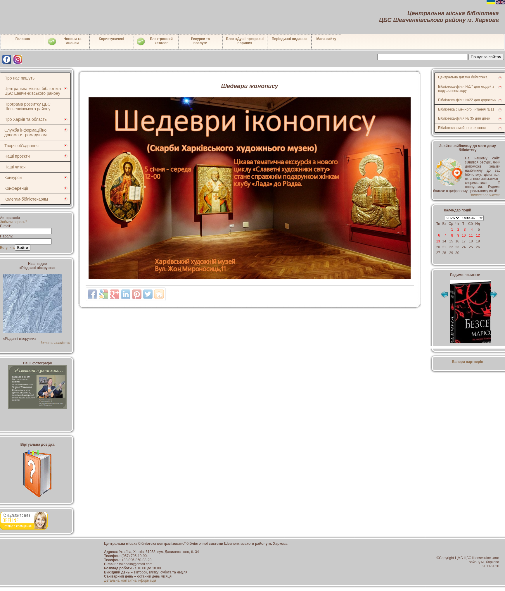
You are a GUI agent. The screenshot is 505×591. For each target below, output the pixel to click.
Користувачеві (111, 39)
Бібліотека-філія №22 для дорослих (467, 100)
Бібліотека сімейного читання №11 (466, 109)
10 (464, 235)
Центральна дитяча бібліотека (462, 77)
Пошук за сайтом (486, 57)
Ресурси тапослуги (200, 41)
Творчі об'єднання (21, 145)
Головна (22, 39)
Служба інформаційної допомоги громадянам (26, 132)
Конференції (16, 188)
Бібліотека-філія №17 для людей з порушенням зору (466, 89)
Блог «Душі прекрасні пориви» (245, 41)
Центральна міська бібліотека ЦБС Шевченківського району (32, 91)
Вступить (7, 248)
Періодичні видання (289, 39)
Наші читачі (15, 167)
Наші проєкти (17, 156)
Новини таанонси (64, 41)
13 (438, 241)
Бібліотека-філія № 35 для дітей (464, 118)
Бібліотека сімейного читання (462, 128)
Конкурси (13, 177)
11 (471, 235)
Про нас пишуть (19, 78)
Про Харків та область (25, 119)
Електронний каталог (154, 41)
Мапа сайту (326, 39)
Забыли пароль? (13, 222)
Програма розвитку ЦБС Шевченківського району (27, 106)
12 (478, 235)
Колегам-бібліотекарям (26, 199)
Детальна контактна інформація (130, 580)
